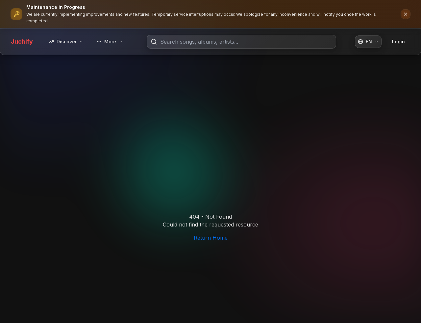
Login (398, 41)
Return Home (211, 237)
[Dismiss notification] (405, 14)
